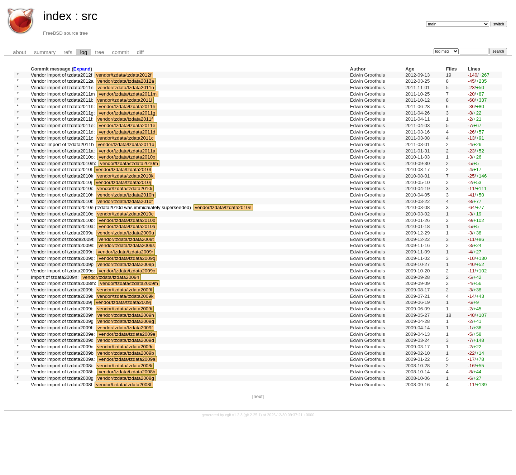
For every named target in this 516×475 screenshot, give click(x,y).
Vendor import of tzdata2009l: (62, 326)
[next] (258, 450)
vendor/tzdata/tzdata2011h (127, 112)
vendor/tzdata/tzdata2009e (127, 378)
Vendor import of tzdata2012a (62, 83)
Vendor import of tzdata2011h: (63, 112)
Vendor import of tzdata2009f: (62, 371)
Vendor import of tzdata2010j (61, 201)
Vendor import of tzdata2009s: (63, 275)
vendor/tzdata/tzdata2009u (125, 260)
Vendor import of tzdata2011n (62, 90)
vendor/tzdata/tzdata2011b (126, 156)
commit (120, 52)
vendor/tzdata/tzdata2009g (125, 364)
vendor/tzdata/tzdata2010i (124, 208)
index (57, 16)
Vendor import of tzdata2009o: (63, 304)
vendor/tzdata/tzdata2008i (124, 415)
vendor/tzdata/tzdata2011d (127, 142)
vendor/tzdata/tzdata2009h (125, 356)
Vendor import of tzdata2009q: (63, 289)
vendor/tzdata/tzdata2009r (125, 282)
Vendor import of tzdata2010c (62, 238)
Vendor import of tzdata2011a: (63, 164)
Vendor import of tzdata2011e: (63, 134)
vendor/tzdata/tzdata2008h (127, 423)
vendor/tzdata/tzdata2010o (127, 171)
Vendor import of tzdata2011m (63, 97)
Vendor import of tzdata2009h (62, 356)
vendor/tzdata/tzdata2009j (123, 341)
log (83, 52)
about (19, 52)
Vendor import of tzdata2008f (61, 437)
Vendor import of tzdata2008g (62, 430)
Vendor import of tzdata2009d (62, 386)
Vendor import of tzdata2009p (62, 297)
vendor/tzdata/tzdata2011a (127, 164)
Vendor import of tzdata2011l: (62, 105)
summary (45, 52)
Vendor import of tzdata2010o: (63, 171)
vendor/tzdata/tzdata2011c (125, 149)
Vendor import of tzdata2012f (61, 75)
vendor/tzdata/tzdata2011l (124, 105)
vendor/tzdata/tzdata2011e (127, 134)
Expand (82, 69)
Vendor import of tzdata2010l (61, 186)
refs (67, 52)
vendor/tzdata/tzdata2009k (125, 334)
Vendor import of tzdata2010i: (62, 208)
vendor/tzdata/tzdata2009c (125, 393)
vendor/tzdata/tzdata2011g (127, 119)
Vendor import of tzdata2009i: (62, 349)
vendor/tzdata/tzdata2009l (124, 326)
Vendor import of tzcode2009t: (63, 267)
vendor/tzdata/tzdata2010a (127, 253)
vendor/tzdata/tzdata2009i (124, 349)
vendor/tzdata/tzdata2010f (125, 223)
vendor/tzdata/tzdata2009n (110, 312)
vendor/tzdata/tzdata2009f (125, 371)
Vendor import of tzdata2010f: (62, 223)
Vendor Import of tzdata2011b (62, 156)
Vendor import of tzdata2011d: (63, 142)
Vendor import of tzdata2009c (62, 393)
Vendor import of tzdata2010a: (63, 253)
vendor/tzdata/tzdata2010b (127, 245)
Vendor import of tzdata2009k (62, 334)
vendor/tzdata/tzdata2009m (129, 319)
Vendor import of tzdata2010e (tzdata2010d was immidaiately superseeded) (111, 230)
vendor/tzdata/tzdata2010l (123, 186)
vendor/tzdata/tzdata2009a (127, 408)
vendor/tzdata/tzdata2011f (125, 127)
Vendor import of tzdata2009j (61, 341)
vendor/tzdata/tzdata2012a (125, 83)
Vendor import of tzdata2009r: (62, 282)
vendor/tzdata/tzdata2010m (129, 178)
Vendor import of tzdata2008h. (63, 423)
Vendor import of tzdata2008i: (62, 415)
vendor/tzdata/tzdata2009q (127, 289)
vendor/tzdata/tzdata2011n (125, 90)
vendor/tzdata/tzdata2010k (125, 194)
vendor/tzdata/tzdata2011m (128, 97)
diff (140, 52)
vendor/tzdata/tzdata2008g (125, 430)
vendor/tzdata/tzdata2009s (127, 275)
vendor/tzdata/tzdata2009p (125, 297)
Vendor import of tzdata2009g (62, 364)
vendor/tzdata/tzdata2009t (126, 267)
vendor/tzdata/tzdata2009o (127, 304)
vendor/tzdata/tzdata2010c (125, 238)
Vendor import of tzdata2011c (62, 149)
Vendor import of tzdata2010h (62, 216)
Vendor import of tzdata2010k (62, 194)
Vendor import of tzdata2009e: (63, 378)
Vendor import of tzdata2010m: (63, 178)
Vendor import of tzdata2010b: (63, 245)
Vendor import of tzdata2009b (62, 400)
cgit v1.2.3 (234, 468)
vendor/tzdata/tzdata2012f (123, 75)
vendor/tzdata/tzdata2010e (223, 230)
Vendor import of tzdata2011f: (62, 127)
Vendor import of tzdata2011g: (63, 119)
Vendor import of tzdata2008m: (63, 319)
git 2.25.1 (253, 468)
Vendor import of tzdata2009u (62, 260)
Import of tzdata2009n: (54, 312)
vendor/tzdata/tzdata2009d (125, 386)
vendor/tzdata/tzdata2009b (125, 400)
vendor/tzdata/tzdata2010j (123, 201)
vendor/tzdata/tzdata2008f (123, 437)
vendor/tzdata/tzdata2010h (125, 216)
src (89, 16)
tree (99, 52)
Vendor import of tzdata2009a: (63, 408)
